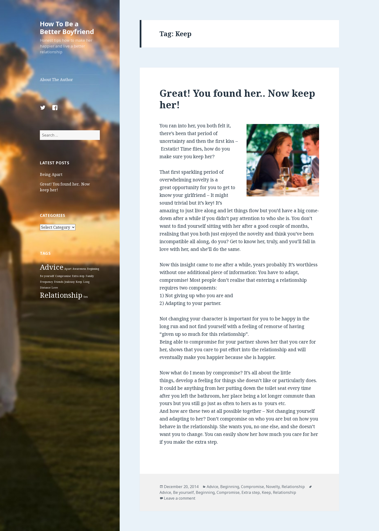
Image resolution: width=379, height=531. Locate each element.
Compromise (63, 276)
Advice (51, 267)
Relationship (61, 295)
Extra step (78, 276)
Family (90, 276)
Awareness (79, 268)
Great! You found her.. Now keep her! (237, 99)
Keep (79, 281)
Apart (68, 268)
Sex (85, 296)
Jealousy (69, 281)
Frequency (46, 281)
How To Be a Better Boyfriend (67, 27)
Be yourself (47, 276)
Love (54, 287)
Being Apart (51, 174)
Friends (58, 281)
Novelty (273, 486)
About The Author (56, 79)
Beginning (93, 268)
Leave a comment (179, 498)
